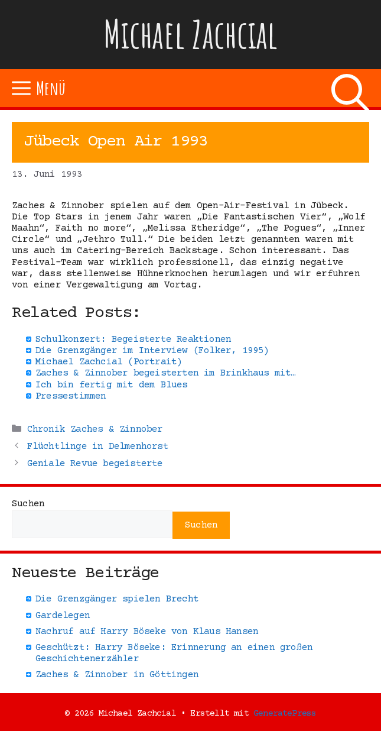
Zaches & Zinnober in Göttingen (116, 674)
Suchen (28, 504)
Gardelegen (62, 615)
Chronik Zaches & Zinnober (95, 429)
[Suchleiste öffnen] (350, 88)
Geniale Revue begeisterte (95, 463)
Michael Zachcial (190, 34)
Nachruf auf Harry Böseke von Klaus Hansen (146, 631)
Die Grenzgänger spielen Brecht (116, 599)
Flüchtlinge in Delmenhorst (97, 446)
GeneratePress (285, 714)
